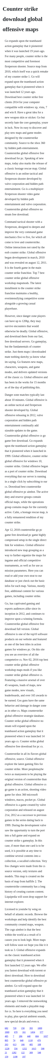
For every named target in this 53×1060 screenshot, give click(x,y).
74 (14, 1040)
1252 (24, 1048)
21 (6, 1052)
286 (20, 1036)
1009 (40, 1028)
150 (23, 1028)
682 (6, 1028)
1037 (46, 1036)
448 (29, 1036)
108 (39, 1044)
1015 (34, 1048)
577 (41, 1032)
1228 (7, 1048)
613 (14, 1044)
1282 (14, 1052)
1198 (15, 1056)
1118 (30, 1040)
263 (6, 1044)
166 (23, 1044)
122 (23, 1052)
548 (39, 1052)
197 (24, 1056)
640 (21, 1040)
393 (31, 1028)
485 (6, 1036)
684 (37, 1036)
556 (16, 1048)
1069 (7, 1032)
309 (31, 1052)
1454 (33, 1032)
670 (16, 1032)
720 (14, 1028)
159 (6, 1056)
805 (6, 1040)
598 (42, 1048)
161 (24, 1032)
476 (39, 1040)
